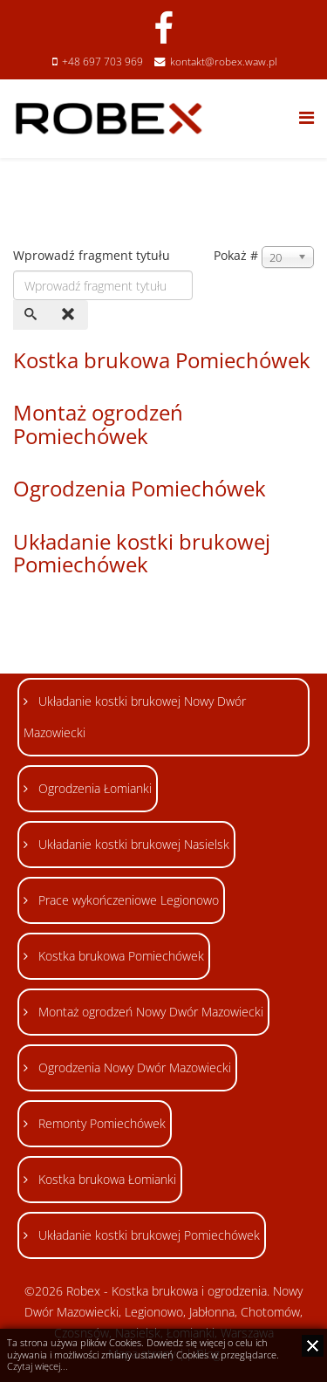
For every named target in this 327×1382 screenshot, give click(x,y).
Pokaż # (236, 255)
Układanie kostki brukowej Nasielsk (132, 844)
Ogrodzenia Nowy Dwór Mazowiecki (133, 1067)
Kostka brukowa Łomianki (105, 1179)
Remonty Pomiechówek (100, 1123)
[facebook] (163, 27)
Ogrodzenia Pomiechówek (139, 488)
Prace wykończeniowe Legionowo (127, 900)
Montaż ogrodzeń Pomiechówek (98, 423)
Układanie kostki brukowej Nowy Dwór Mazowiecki (135, 717)
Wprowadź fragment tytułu (93, 255)
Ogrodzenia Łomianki (93, 788)
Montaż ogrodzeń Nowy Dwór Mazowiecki (149, 1011)
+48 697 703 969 (102, 61)
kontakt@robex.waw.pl (223, 61)
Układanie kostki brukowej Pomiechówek (141, 552)
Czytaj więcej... (37, 1366)
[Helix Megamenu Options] (306, 117)
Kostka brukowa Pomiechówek (161, 360)
